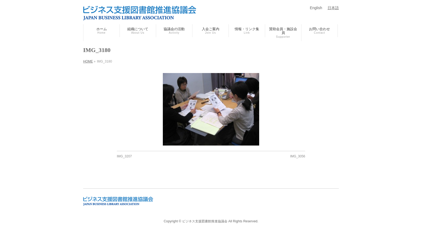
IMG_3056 (297, 156)
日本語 (333, 8)
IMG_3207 (124, 156)
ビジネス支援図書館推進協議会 (204, 221)
